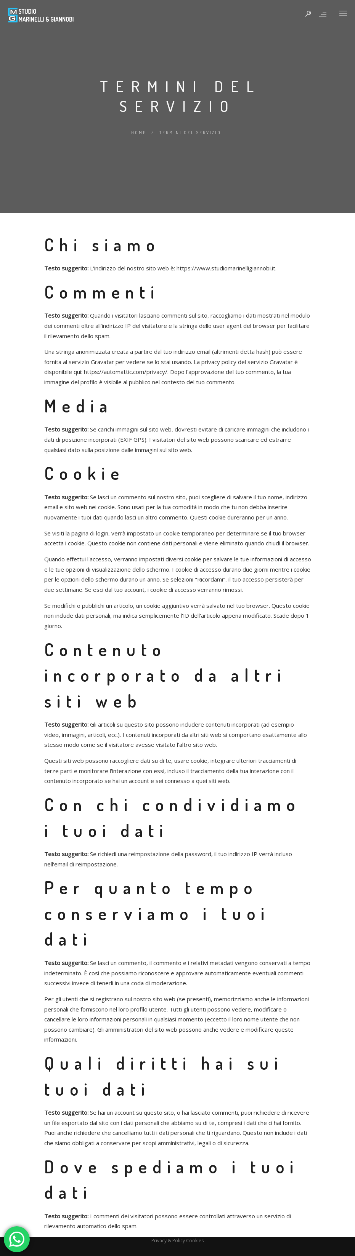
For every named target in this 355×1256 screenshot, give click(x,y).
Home (138, 132)
